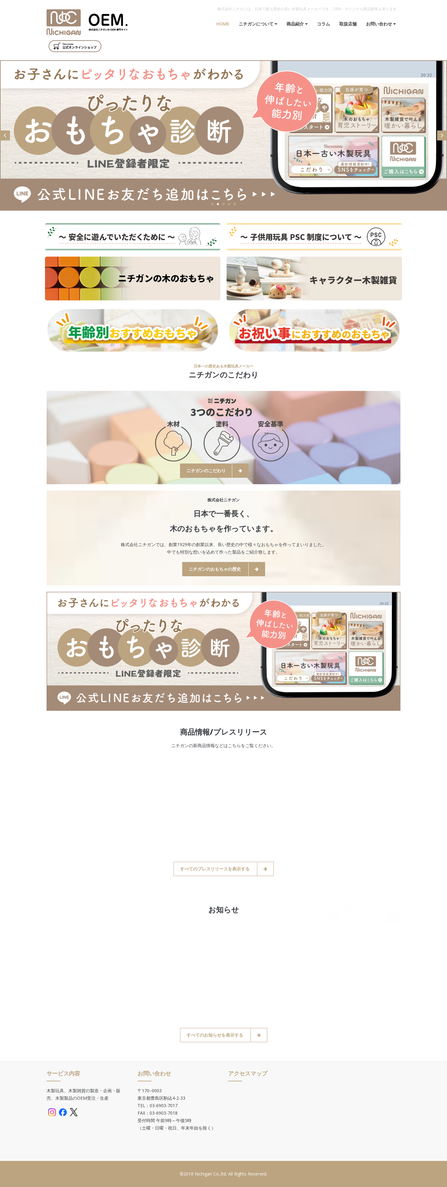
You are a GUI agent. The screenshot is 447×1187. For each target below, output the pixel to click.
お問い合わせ (381, 24)
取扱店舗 (348, 24)
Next (442, 135)
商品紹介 (297, 24)
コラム (323, 24)
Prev (5, 135)
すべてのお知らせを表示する (224, 1035)
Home (222, 24)
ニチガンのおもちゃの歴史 (224, 569)
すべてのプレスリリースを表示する (223, 869)
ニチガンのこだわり (214, 470)
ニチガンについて (258, 24)
